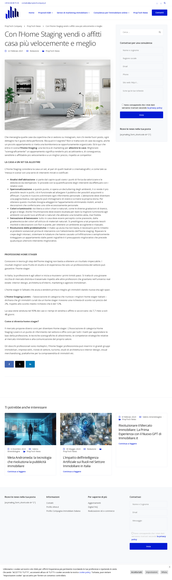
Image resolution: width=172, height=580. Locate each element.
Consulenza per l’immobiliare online (110, 12)
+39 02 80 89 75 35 (12, 3)
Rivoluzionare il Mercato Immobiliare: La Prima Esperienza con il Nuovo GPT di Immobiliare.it (140, 431)
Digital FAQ (93, 507)
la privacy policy (154, 108)
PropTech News (140, 12)
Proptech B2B (44, 12)
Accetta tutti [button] (136, 572)
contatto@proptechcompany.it (34, 3)
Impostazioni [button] (151, 572)
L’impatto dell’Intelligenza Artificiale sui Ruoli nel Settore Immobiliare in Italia (84, 461)
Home (31, 12)
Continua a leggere (17, 471)
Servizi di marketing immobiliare (72, 12)
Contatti (159, 12)
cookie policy (84, 572)
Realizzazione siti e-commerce (101, 511)
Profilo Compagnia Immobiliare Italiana (63, 511)
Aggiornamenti (94, 503)
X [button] (169, 567)
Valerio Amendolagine (152, 417)
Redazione (34, 51)
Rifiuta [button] (164, 572)
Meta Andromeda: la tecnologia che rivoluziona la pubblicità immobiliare (29, 461)
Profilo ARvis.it (52, 507)
